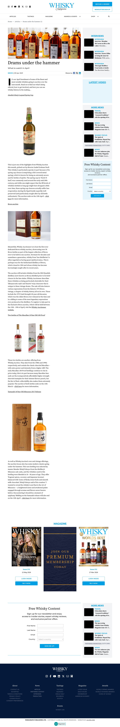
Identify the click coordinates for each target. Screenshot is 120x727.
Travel (98, 111)
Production (37, 696)
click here (18, 386)
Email (90, 187)
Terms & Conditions (14, 694)
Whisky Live (60, 710)
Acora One (91, 720)
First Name (89, 180)
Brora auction (13, 204)
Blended (60, 692)
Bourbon (60, 696)
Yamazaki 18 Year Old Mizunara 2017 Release (24, 392)
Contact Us (14, 689)
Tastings (30, 16)
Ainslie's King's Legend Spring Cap (20, 95)
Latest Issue (82, 689)
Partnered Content (37, 692)
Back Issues (82, 692)
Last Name (89, 183)
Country (90, 191)
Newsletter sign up (102, 9)
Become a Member (102, 4)
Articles (13, 16)
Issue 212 (93, 569)
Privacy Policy (14, 696)
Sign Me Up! (97, 195)
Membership (82, 694)
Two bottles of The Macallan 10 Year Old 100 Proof (26, 315)
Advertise (15, 692)
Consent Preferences (14, 701)
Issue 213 (26, 569)
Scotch (60, 698)
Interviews (37, 694)
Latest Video (97, 82)
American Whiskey (82, 696)
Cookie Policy (15, 698)
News (11, 73)
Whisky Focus (101, 135)
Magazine (49, 16)
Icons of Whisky (105, 694)
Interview (99, 39)
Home (10, 22)
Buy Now (26, 583)
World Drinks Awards (105, 689)
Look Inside (26, 579)
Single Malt (60, 694)
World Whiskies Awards (105, 692)
